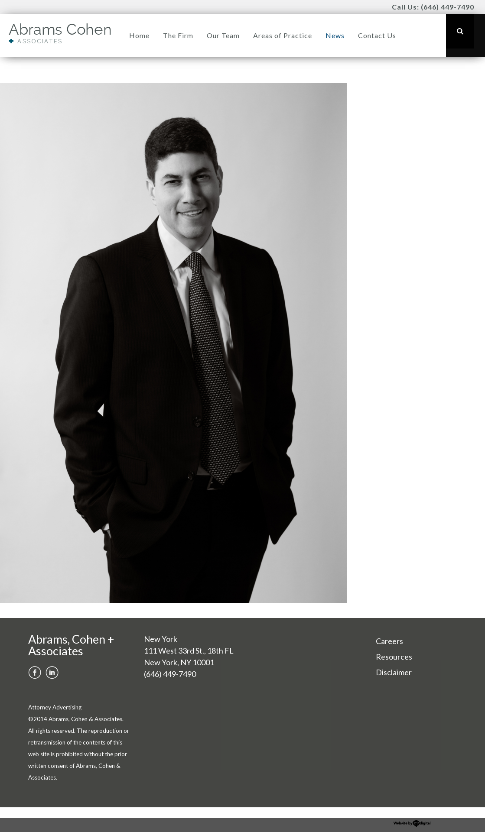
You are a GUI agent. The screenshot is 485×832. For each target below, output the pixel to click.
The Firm (178, 35)
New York (160, 639)
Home (139, 35)
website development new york (412, 823)
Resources (394, 656)
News (335, 35)
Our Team (223, 35)
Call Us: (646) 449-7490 (433, 7)
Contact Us (377, 35)
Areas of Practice (282, 35)
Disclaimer (394, 672)
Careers (389, 641)
